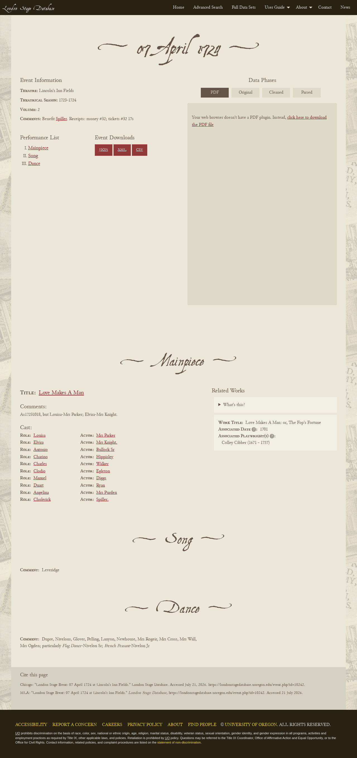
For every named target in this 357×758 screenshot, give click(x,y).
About (301, 7)
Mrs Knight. (106, 442)
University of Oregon (251, 725)
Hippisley (104, 457)
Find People (202, 725)
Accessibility (31, 725)
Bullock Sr (105, 450)
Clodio (39, 471)
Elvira (38, 442)
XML (122, 150)
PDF (215, 92)
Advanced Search (208, 7)
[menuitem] (178, 7)
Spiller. (102, 499)
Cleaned (276, 92)
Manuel (39, 478)
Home (178, 7)
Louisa (39, 435)
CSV (139, 150)
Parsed (306, 92)
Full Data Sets (244, 7)
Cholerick (42, 499)
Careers (112, 725)
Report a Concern (74, 725)
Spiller (61, 119)
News (345, 7)
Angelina (41, 492)
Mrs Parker (105, 435)
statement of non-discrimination (179, 742)
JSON (103, 150)
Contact (325, 7)
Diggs (101, 478)
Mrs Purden (106, 492)
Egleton (103, 471)
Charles (40, 464)
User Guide (275, 7)
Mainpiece (38, 148)
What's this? (234, 405)
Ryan (100, 485)
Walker (102, 464)
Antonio (40, 450)
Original (245, 92)
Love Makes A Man (61, 393)
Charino (40, 457)
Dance (34, 163)
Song (33, 156)
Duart (38, 485)
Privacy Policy (144, 725)
